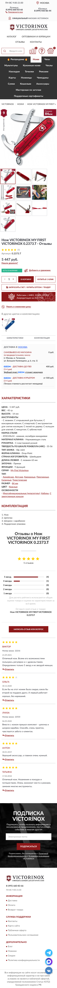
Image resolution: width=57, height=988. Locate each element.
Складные (6, 480)
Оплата (11, 905)
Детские (19, 477)
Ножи (36, 59)
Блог (10, 947)
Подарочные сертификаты (28, 96)
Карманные (29, 477)
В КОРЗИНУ (26, 279)
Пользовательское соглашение (23, 935)
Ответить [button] (8, 669)
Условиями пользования (39, 856)
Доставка (12, 901)
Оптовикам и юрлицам (36, 37)
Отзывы (20, 42)
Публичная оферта (17, 930)
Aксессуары (42, 84)
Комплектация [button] (42, 338)
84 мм (15, 483)
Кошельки (25, 84)
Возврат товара (15, 910)
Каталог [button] (12, 37)
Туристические (19, 480)
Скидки (11, 956)
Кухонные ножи (31, 65)
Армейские (8, 477)
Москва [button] (22, 347)
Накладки (14, 72)
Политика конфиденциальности (24, 960)
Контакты (36, 42)
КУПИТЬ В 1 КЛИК (45, 279)
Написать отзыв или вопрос (28, 629)
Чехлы (49, 65)
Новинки (12, 951)
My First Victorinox (20, 470)
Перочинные (42, 477)
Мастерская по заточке (28, 90)
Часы (47, 59)
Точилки (29, 72)
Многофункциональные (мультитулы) (21, 493)
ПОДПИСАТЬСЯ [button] (28, 847)
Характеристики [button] (15, 338)
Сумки (11, 84)
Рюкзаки (43, 72)
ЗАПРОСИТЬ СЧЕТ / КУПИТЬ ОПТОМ (28, 287)
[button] (14, 12)
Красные (13, 487)
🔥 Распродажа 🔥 (17, 59)
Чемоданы (42, 78)
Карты (12, 78)
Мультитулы (11, 65)
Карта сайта (14, 926)
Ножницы (26, 78)
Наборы (45, 493)
